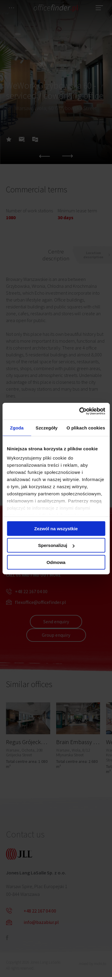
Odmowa (56, 562)
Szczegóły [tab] (46, 427)
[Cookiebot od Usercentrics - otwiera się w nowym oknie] (79, 411)
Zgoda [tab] (17, 427)
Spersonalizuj (56, 545)
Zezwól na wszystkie (56, 528)
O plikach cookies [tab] (86, 427)
